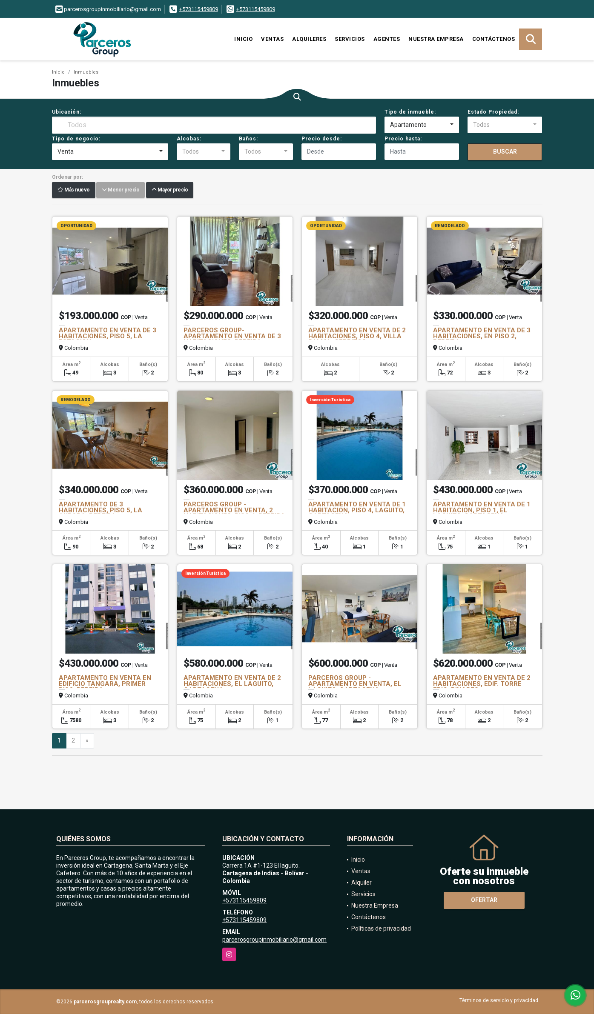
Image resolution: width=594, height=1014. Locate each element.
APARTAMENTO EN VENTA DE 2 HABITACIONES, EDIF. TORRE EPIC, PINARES (482, 684)
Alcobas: (189, 139)
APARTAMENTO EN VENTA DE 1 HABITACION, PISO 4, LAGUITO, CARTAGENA (357, 510)
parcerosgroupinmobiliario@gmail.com (274, 939)
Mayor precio (170, 190)
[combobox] (422, 125)
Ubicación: (66, 112)
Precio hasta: (403, 139)
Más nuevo (73, 190)
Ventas (272, 39)
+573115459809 (198, 9)
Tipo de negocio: (76, 139)
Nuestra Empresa (436, 39)
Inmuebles (86, 72)
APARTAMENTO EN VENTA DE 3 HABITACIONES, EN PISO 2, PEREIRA (482, 336)
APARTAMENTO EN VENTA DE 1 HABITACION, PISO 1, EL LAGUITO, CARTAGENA (482, 510)
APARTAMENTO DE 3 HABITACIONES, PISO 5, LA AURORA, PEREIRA (100, 510)
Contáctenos (493, 39)
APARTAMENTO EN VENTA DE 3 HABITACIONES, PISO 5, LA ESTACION (107, 336)
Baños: (248, 139)
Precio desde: (321, 139)
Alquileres (309, 39)
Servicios (350, 39)
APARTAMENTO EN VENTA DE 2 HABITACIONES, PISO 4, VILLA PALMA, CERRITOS (357, 336)
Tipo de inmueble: (410, 112)
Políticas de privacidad (381, 928)
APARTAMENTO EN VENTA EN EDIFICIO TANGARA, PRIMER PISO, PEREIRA (105, 684)
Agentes (386, 39)
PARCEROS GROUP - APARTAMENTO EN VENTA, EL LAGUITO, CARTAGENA (355, 684)
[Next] (87, 740)
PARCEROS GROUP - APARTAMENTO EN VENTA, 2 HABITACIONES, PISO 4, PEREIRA (234, 510)
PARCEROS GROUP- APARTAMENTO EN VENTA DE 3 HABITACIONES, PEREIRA (232, 336)
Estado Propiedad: (493, 112)
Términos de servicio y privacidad (498, 1000)
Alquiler (361, 882)
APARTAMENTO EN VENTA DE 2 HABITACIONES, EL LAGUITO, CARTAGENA (232, 684)
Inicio (243, 39)
